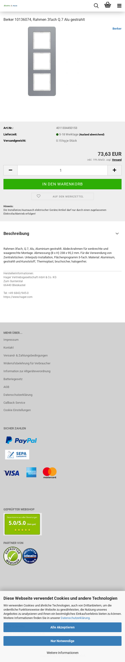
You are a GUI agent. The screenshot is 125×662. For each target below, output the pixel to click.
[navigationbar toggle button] (119, 6)
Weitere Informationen (63, 653)
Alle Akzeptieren (62, 627)
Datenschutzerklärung (75, 618)
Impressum (10, 339)
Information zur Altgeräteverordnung (26, 371)
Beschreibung (16, 233)
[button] (10, 170)
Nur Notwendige (62, 641)
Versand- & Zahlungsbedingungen (25, 355)
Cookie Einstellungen (17, 410)
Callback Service (14, 402)
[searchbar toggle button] (96, 6)
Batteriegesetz (12, 379)
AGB (6, 387)
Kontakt (8, 347)
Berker (117, 28)
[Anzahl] (62, 170)
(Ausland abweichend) (91, 134)
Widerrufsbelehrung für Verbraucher (26, 363)
